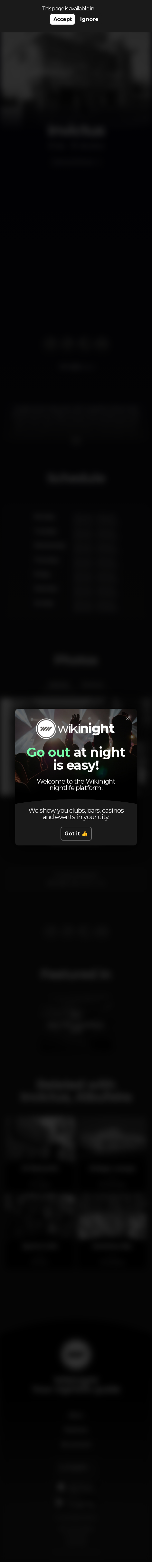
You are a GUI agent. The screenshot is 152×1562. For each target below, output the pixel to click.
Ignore (89, 19)
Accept (62, 19)
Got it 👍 (76, 834)
